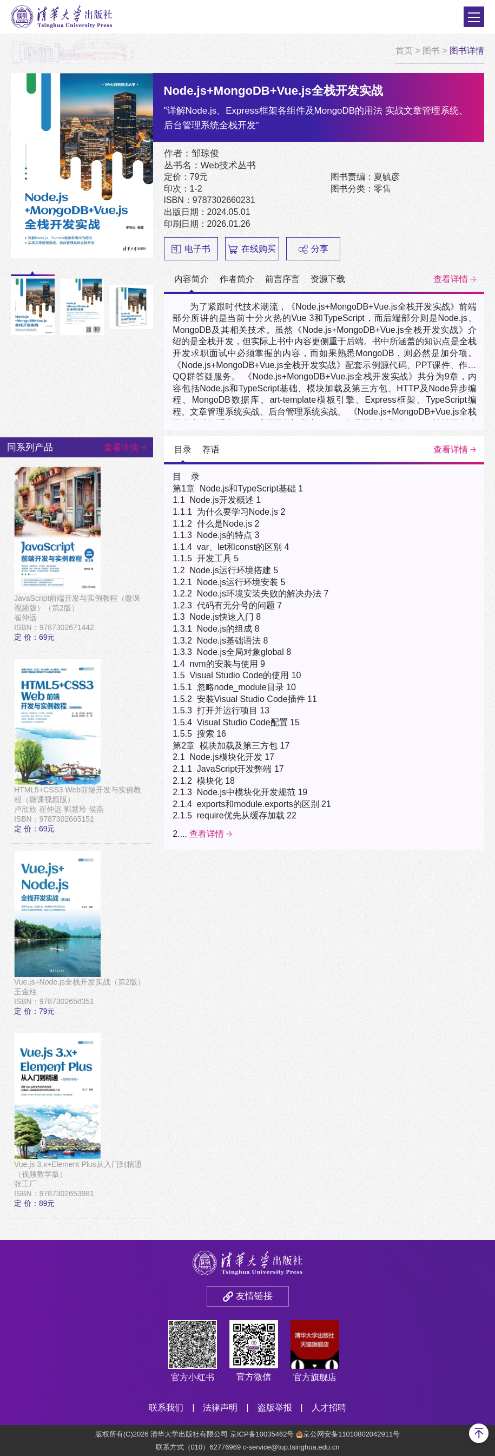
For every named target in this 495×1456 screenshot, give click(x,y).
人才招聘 (329, 1407)
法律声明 (220, 1407)
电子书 (190, 249)
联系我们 (166, 1407)
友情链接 (254, 1296)
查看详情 (450, 279)
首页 (404, 50)
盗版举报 (275, 1407)
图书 (431, 50)
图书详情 (467, 50)
